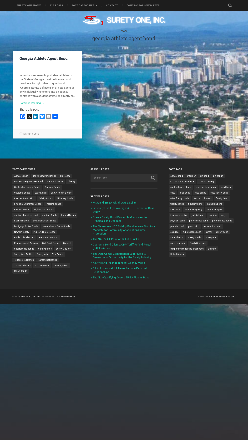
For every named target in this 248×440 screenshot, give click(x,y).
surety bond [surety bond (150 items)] (222, 232)
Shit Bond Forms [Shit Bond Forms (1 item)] (50, 243)
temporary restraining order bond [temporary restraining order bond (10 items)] (187, 248)
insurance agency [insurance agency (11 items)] (193, 209)
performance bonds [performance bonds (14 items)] (222, 220)
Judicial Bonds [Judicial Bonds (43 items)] (49, 215)
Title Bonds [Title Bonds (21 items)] (57, 254)
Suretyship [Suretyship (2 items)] (42, 254)
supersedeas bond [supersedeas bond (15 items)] (192, 232)
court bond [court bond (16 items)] (226, 187)
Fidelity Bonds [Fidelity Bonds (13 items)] (46, 198)
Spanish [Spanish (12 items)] (67, 243)
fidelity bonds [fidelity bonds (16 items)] (177, 204)
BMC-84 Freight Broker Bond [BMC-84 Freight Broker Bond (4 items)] (28, 181)
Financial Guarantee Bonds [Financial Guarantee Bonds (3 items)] (27, 204)
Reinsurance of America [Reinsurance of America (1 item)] (26, 243)
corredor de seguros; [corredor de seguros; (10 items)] (206, 187)
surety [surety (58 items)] (209, 232)
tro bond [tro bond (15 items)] (212, 248)
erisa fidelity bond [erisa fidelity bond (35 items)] (219, 192)
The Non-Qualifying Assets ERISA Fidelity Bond (121, 277)
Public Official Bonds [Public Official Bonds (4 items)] (24, 237)
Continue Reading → (32, 103)
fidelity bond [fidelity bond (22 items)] (222, 198)
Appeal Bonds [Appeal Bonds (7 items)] (21, 176)
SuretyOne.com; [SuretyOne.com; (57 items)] (198, 243)
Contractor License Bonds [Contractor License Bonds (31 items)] (27, 187)
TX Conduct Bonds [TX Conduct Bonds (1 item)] (47, 260)
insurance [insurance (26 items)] (175, 209)
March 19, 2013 (31, 134)
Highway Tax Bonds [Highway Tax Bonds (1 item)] (44, 209)
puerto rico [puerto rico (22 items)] (193, 226)
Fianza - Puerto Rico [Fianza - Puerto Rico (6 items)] (24, 198)
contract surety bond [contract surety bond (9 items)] (180, 187)
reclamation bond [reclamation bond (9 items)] (212, 226)
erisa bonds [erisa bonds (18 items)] (200, 192)
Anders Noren (218, 296)
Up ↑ (233, 296)
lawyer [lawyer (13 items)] (224, 215)
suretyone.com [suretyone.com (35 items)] (177, 243)
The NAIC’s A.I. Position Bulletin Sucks (116, 239)
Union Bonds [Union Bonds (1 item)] (20, 271)
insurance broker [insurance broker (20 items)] (178, 215)
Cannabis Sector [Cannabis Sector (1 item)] (55, 181)
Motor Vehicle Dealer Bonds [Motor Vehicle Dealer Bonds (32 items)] (56, 226)
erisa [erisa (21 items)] (172, 192)
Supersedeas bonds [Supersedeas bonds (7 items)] (24, 248)
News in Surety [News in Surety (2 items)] (21, 232)
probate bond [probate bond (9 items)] (177, 226)
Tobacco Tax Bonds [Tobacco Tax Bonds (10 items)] (24, 260)
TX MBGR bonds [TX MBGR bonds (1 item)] (22, 265)
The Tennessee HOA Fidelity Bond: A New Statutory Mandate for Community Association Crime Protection (124, 230)
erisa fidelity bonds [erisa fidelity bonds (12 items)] (179, 198)
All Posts (56, 5)
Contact (112, 5)
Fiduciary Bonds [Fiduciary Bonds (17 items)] (65, 198)
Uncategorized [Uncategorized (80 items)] (61, 265)
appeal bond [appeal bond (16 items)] (176, 176)
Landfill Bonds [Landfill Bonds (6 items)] (68, 215)
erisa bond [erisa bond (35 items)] (185, 192)
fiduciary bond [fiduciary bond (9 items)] (195, 204)
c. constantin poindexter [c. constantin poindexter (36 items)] (182, 181)
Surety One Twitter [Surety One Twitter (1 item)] (23, 254)
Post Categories (83, 5)
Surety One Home (29, 5)
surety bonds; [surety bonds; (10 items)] (194, 237)
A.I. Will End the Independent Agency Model (119, 262)
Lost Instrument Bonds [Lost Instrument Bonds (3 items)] (44, 220)
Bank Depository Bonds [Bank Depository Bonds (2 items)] (44, 176)
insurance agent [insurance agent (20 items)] (215, 209)
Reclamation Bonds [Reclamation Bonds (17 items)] (49, 237)
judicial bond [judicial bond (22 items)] (198, 215)
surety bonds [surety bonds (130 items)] (176, 237)
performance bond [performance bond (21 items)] (198, 220)
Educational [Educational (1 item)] (40, 192)
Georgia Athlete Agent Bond (43, 58)
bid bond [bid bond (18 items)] (204, 176)
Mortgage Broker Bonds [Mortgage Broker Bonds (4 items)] (26, 226)
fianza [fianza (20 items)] (196, 198)
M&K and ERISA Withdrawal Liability (114, 202)
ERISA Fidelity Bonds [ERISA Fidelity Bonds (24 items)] (61, 192)
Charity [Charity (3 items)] (71, 181)
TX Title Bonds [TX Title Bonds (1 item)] (42, 265)
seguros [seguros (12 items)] (174, 232)
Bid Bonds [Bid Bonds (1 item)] (65, 176)
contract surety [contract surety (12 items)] (206, 181)
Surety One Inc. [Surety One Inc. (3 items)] (63, 248)
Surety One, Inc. (31, 296)
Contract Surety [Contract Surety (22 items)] (52, 187)
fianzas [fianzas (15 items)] (208, 198)
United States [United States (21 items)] (177, 254)
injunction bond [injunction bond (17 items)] (214, 204)
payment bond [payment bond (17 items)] (177, 220)
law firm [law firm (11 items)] (212, 215)
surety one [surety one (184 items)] (211, 237)
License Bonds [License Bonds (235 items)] (21, 220)
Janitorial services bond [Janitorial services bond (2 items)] (26, 215)
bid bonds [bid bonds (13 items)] (218, 176)
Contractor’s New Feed (143, 5)
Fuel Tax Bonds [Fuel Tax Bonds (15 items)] (21, 209)
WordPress (68, 296)
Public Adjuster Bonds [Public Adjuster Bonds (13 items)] (44, 232)
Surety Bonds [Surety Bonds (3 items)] (45, 248)
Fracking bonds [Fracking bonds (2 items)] (53, 204)
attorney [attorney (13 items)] (191, 176)
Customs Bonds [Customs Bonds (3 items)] (22, 192)
